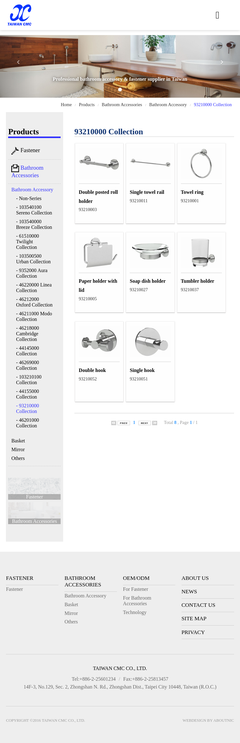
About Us (195, 578)
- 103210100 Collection (28, 379)
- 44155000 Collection (27, 394)
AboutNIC (223, 720)
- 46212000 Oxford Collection (34, 302)
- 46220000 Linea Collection (34, 287)
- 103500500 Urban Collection (33, 258)
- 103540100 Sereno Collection (34, 209)
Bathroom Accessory (168, 104)
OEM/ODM (136, 578)
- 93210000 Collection (27, 408)
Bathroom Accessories (122, 104)
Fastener (25, 151)
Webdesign (194, 720)
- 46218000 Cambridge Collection (27, 333)
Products (86, 104)
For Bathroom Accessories (137, 600)
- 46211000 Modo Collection (34, 316)
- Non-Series (28, 198)
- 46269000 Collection (27, 365)
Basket (18, 440)
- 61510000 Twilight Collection (27, 241)
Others (18, 458)
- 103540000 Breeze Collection (34, 224)
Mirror (18, 449)
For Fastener (135, 589)
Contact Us (198, 605)
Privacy (193, 632)
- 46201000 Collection (27, 422)
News (189, 591)
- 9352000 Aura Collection (31, 273)
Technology (135, 612)
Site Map (194, 618)
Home (66, 104)
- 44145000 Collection (27, 350)
